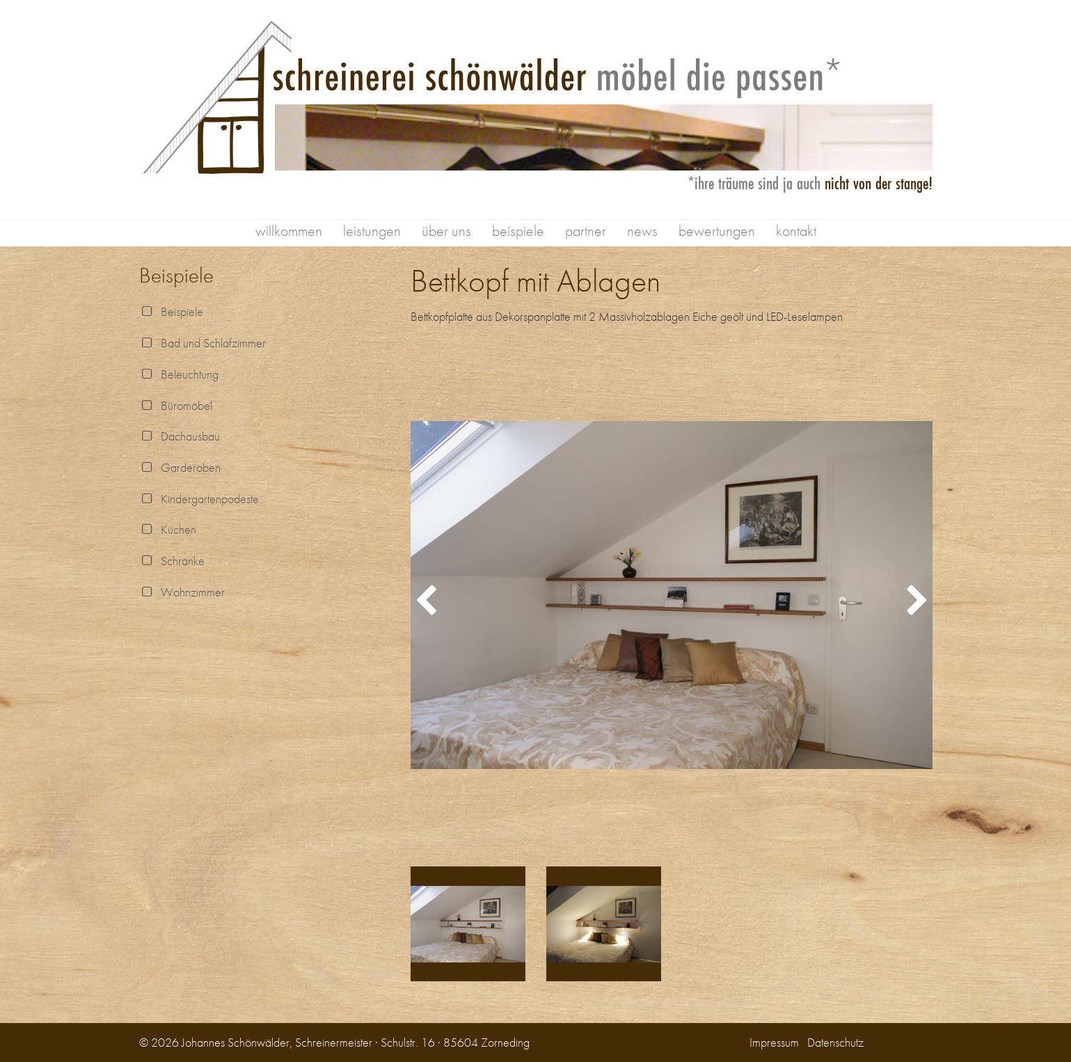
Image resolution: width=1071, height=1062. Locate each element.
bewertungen (717, 231)
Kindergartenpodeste (199, 499)
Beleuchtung (179, 374)
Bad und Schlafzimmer (202, 343)
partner (585, 231)
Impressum (774, 1042)
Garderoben (180, 467)
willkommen (288, 231)
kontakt (796, 231)
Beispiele (171, 311)
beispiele (518, 231)
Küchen (167, 529)
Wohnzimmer (182, 592)
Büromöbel (175, 405)
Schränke (172, 561)
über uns (446, 231)
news (642, 231)
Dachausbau (179, 436)
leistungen (372, 231)
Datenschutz (835, 1042)
